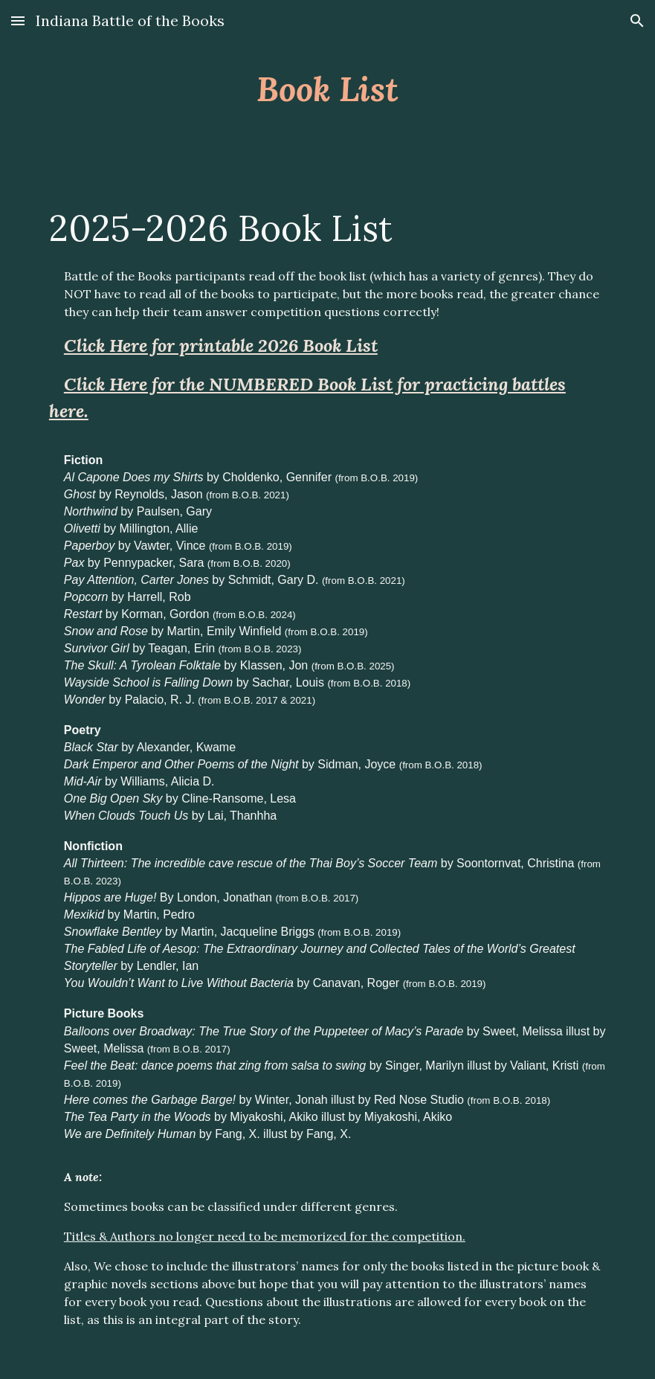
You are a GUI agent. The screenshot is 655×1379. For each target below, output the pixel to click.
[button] (18, 20)
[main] (328, 89)
